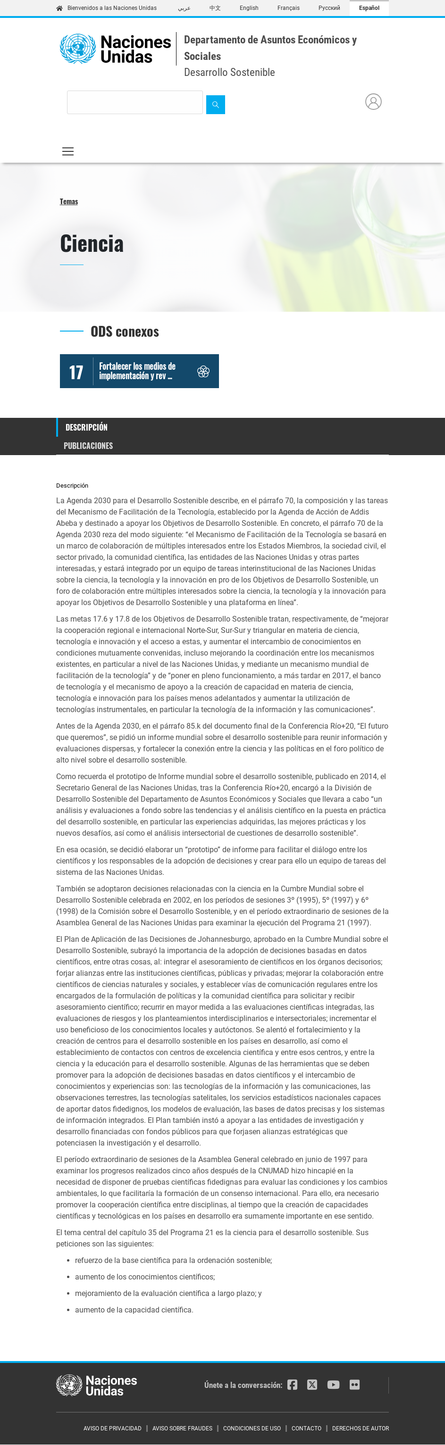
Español (369, 8)
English (249, 8)
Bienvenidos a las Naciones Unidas (106, 8)
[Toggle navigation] (68, 151)
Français (288, 8)
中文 (215, 8)
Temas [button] (69, 201)
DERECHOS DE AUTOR (360, 1428)
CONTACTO (306, 1428)
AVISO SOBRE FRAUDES (182, 1428)
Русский (329, 8)
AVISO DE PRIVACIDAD (113, 1428)
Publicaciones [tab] (88, 445)
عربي (184, 8)
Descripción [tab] (87, 427)
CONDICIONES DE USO (252, 1428)
